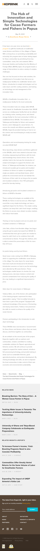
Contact (23, 522)
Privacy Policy (19, 540)
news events (13, 374)
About (4, 516)
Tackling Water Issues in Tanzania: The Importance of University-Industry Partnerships (19, 412)
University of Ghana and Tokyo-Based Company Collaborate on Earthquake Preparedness (18, 428)
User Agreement (7, 540)
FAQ (27, 540)
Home (4, 374)
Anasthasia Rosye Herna (19, 37)
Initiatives (24, 516)
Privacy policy (26, 503)
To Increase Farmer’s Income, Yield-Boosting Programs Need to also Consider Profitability (17, 449)
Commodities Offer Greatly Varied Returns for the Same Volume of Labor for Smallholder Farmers (18, 465)
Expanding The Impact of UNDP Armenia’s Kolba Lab (16, 480)
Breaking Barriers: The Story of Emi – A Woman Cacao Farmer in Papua (19, 397)
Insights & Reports (27, 519)
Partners (5, 522)
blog (20, 374)
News (4, 519)
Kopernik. (9, 538)
